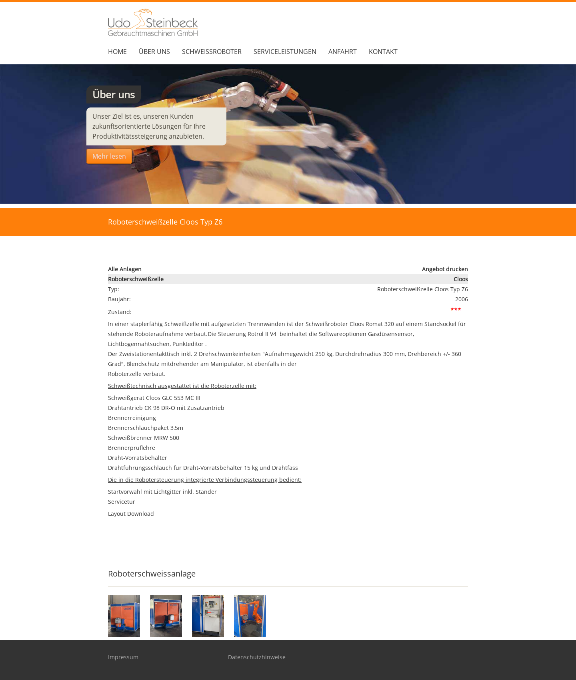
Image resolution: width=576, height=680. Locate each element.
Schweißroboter (212, 51)
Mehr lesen (109, 156)
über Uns (154, 51)
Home (117, 51)
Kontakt (383, 51)
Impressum (123, 657)
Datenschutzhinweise (257, 657)
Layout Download (131, 513)
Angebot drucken (445, 269)
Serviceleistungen (285, 51)
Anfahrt (342, 51)
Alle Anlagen (125, 269)
